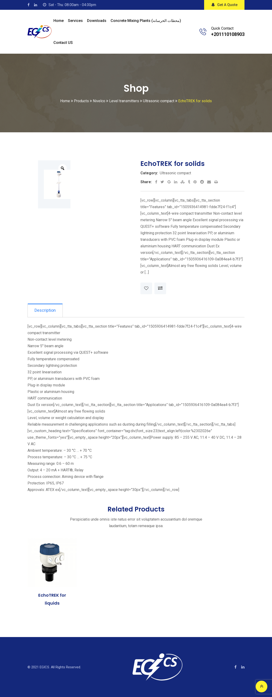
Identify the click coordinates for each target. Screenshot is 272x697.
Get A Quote (224, 5)
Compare (160, 288)
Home (58, 20)
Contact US (63, 42)
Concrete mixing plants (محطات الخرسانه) (146, 20)
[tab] (45, 311)
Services (75, 20)
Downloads (96, 20)
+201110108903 (227, 34)
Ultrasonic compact (175, 173)
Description (45, 310)
